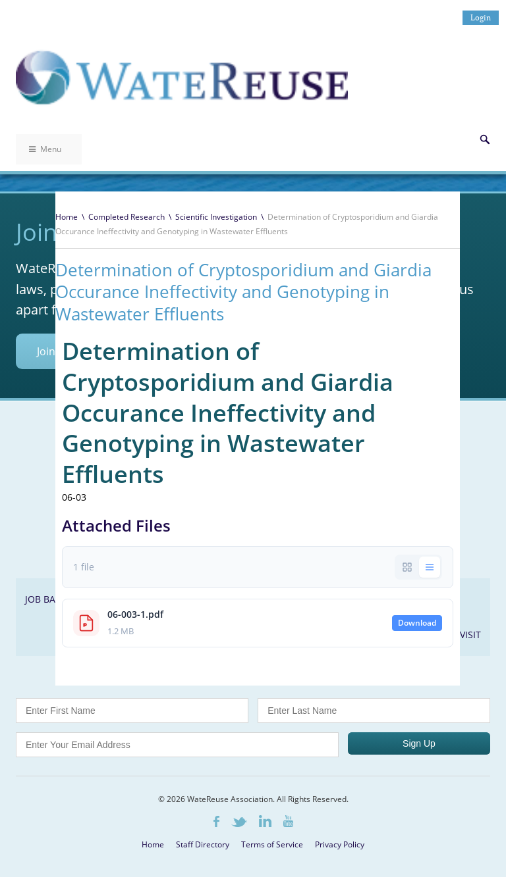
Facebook (216, 821)
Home (66, 216)
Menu (45, 149)
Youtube (288, 821)
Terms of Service (272, 844)
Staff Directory (202, 844)
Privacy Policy (339, 844)
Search (485, 139)
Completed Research (126, 216)
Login (480, 17)
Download (417, 622)
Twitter (239, 822)
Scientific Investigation (216, 216)
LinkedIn (265, 821)
